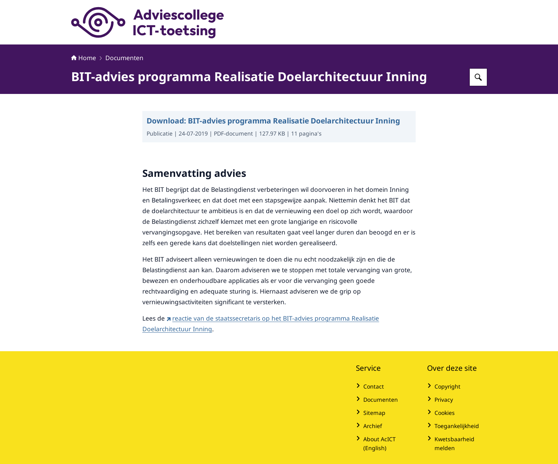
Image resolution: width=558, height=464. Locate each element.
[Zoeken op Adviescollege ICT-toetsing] (478, 77)
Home (83, 57)
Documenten (124, 57)
